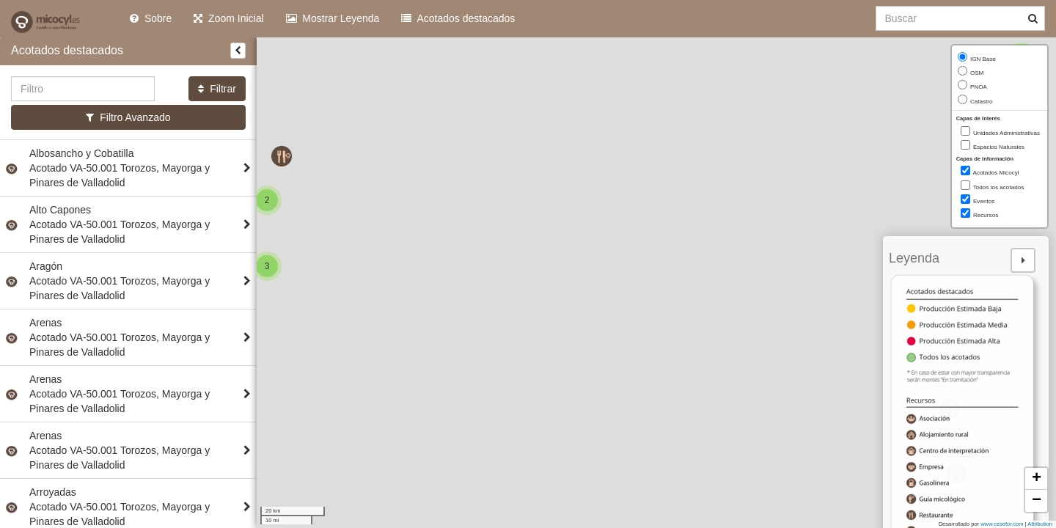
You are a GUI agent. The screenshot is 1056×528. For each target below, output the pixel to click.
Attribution (1039, 524)
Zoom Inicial (228, 18)
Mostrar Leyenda (333, 18)
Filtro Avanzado (128, 117)
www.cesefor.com (1001, 524)
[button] (267, 266)
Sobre (151, 18)
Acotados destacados (458, 18)
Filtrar (217, 89)
